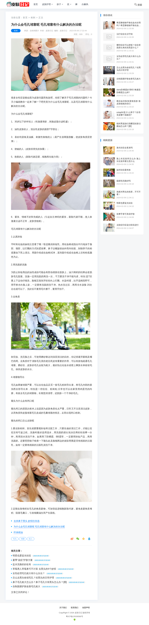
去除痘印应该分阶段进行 (128, 225)
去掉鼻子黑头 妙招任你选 (27, 521)
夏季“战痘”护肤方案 (23, 560)
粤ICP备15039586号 (74, 616)
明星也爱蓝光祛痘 (22, 555)
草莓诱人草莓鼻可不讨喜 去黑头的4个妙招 (34, 569)
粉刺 (33, 17)
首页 (35, 4)
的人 (30, 539)
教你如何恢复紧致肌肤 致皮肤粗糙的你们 (129, 102)
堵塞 (23, 539)
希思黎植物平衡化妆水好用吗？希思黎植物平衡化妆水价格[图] (129, 24)
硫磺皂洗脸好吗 (124, 181)
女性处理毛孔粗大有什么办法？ (29, 573)
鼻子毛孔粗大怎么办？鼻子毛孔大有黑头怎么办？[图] (40, 582)
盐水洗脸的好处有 (22, 564)
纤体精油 (18, 532)
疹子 (59, 4)
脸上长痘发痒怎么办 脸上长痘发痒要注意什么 (129, 159)
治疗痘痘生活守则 (125, 34)
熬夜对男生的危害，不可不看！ (129, 193)
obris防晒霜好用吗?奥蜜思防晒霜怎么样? (129, 91)
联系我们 (74, 608)
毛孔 (15, 539)
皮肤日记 (78, 613)
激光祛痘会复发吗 (125, 147)
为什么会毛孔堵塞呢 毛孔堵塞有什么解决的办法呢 (39, 526)
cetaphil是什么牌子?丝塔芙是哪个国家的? (129, 113)
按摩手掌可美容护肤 (126, 214)
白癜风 (85, 4)
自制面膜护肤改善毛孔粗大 (26, 586)
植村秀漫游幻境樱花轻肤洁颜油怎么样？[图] (129, 124)
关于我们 (63, 608)
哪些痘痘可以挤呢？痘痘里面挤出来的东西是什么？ (129, 46)
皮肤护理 (46, 4)
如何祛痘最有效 (124, 170)
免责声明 (86, 608)
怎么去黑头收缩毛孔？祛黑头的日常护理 (33, 577)
